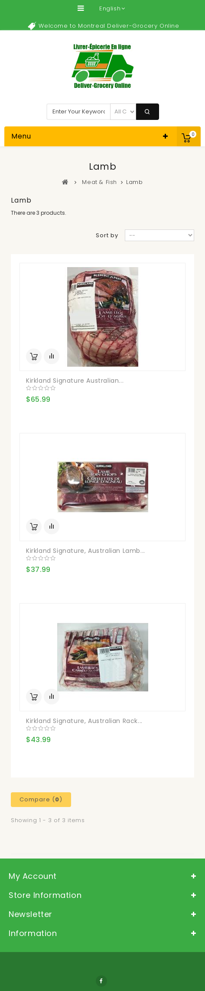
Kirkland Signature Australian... (75, 380)
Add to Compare (51, 356)
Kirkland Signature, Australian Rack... (84, 721)
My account (33, 876)
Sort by (107, 235)
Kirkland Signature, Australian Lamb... (85, 550)
